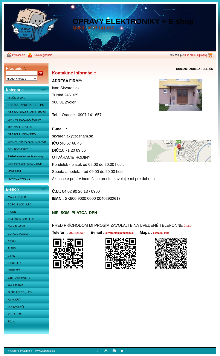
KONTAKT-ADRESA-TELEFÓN (26, 105)
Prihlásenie (18, 55)
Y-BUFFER (14, 270)
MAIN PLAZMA (16, 226)
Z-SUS (12, 248)
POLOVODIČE (16, 306)
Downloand (14, 171)
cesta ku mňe (161, 232)
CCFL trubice (15, 285)
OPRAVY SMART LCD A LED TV (27, 112)
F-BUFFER (14, 263)
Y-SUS (12, 241)
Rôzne (11, 321)
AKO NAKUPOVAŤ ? (20, 149)
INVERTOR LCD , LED (21, 219)
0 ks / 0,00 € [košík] (196, 55)
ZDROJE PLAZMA (18, 233)
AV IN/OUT (14, 299)
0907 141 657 (77, 232)
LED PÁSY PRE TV (19, 277)
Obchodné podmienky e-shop (25, 163)
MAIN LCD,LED (17, 197)
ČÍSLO (187, 225)
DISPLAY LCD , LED (20, 292)
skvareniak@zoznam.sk (119, 232)
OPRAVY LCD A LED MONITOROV (18, 128)
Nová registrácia (43, 55)
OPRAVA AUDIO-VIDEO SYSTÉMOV (20, 135)
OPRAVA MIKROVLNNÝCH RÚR (27, 141)
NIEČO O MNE (16, 97)
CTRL (11, 255)
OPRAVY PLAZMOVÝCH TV (24, 119)
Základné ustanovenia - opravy (25, 156)
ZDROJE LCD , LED (19, 204)
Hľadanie (14, 68)
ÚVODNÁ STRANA (19, 179)
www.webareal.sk (45, 350)
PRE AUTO (14, 314)
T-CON (12, 211)
